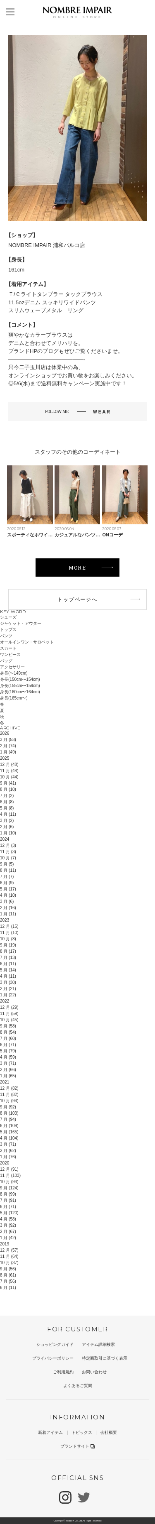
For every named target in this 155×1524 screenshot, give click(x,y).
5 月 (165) (9, 1132)
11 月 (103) (10, 1175)
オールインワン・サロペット (27, 642)
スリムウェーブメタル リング (45, 310)
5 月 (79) (8, 1051)
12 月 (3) (8, 845)
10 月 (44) (9, 777)
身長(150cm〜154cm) (20, 679)
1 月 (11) (8, 914)
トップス (8, 629)
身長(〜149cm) (14, 673)
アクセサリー (12, 667)
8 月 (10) (8, 789)
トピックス (82, 1432)
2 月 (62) (8, 1150)
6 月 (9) (7, 883)
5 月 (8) (7, 808)
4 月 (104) (9, 1138)
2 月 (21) (8, 988)
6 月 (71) (8, 1044)
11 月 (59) (9, 1013)
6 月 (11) (8, 963)
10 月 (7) (8, 858)
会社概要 (108, 1432)
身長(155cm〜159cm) (20, 685)
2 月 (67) (8, 1231)
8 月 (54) (8, 1032)
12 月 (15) (9, 926)
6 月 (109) (9, 1125)
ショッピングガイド (55, 1344)
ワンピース (10, 654)
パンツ (6, 636)
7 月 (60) (8, 1038)
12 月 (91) (9, 1169)
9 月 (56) (8, 1269)
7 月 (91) (8, 1200)
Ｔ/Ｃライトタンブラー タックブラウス (55, 294)
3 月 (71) (8, 1063)
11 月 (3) (8, 851)
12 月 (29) (9, 1007)
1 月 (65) (8, 1076)
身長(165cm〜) (14, 698)
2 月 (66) (8, 1069)
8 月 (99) (8, 1194)
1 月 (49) (8, 752)
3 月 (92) (8, 1225)
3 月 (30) (8, 982)
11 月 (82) (9, 1094)
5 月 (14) (8, 970)
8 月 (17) (8, 951)
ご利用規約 (63, 1372)
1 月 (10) (8, 833)
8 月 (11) (8, 870)
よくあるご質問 (77, 1385)
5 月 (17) (8, 889)
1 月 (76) (8, 1157)
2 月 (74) (8, 746)
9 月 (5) (7, 864)
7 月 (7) (7, 876)
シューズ (8, 617)
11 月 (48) (9, 770)
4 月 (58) (8, 1219)
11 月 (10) (9, 932)
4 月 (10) (8, 895)
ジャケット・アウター (20, 623)
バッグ (6, 660)
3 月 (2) (7, 820)
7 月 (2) (7, 795)
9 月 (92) (8, 1107)
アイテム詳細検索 (98, 1344)
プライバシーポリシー (53, 1358)
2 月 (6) (7, 826)
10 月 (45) (9, 1020)
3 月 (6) (7, 901)
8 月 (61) (8, 1275)
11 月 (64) (9, 1256)
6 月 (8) (7, 802)
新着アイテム (50, 1432)
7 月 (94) (8, 1119)
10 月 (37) (9, 1262)
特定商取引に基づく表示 (104, 1358)
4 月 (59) (8, 1057)
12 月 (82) (9, 1088)
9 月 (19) (8, 945)
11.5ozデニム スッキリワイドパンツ (52, 302)
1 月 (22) (8, 995)
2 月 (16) (8, 907)
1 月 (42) (8, 1237)
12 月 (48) (9, 764)
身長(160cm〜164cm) (20, 692)
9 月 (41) (8, 783)
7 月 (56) (8, 1281)
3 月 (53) (8, 739)
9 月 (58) (8, 1026)
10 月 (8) (8, 939)
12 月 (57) (9, 1250)
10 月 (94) (9, 1100)
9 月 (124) (9, 1188)
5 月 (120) (9, 1213)
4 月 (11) (8, 814)
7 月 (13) (8, 957)
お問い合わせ (94, 1372)
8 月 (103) (9, 1113)
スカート (8, 648)
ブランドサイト (77, 1446)
